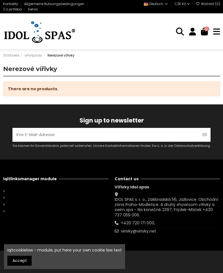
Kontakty (11, 3)
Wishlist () (208, 3)
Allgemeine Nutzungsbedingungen (54, 3)
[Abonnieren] (205, 135)
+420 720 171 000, (138, 223)
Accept (19, 260)
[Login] (192, 31)
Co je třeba (13, 9)
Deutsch (156, 3)
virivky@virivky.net (138, 231)
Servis (33, 9)
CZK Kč (182, 3)
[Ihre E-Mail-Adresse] (105, 135)
